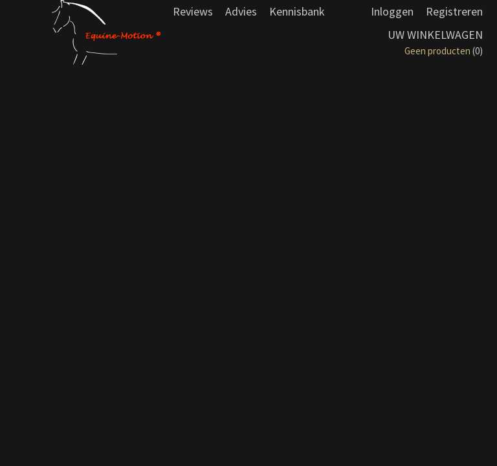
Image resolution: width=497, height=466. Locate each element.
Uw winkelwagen (435, 34)
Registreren (454, 11)
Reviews (193, 11)
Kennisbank (297, 11)
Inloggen (392, 11)
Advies (241, 11)
